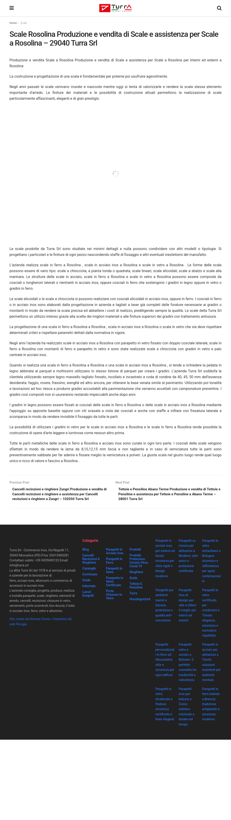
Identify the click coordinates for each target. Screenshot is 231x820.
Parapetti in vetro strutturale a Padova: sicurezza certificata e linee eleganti (164, 705)
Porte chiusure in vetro (114, 595)
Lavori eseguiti (88, 594)
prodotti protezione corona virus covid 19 (138, 561)
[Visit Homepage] (115, 8)
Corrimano (89, 575)
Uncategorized (139, 600)
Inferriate (88, 587)
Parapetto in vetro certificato (114, 582)
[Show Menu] (11, 8)
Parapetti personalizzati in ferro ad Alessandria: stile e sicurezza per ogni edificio (164, 660)
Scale (23, 23)
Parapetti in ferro (114, 561)
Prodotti (135, 550)
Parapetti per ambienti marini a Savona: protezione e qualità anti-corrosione (164, 606)
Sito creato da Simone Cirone (29, 620)
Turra (133, 594)
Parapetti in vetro (114, 571)
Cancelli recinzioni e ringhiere (91, 559)
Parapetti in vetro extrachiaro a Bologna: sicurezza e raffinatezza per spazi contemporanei (211, 562)
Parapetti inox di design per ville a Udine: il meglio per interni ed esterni (187, 606)
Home (13, 23)
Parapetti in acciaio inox (114, 552)
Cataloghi (89, 569)
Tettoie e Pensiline (136, 586)
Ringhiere (136, 573)
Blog (85, 550)
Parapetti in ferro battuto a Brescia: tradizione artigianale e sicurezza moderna (211, 705)
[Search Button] (219, 8)
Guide (86, 581)
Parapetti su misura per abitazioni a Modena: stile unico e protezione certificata (188, 557)
